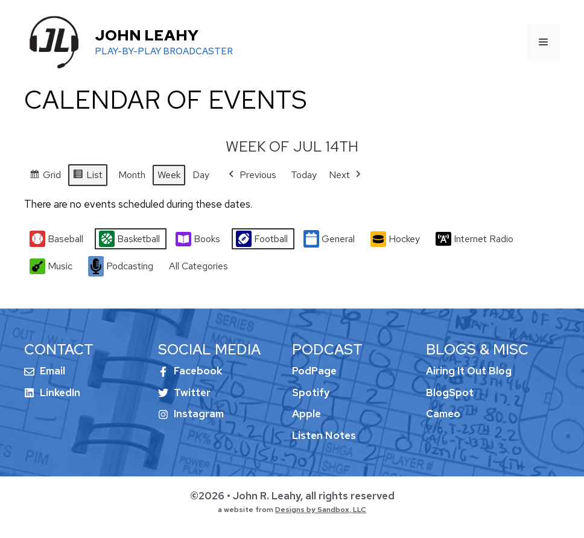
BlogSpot (450, 392)
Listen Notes (324, 435)
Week (168, 174)
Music (51, 266)
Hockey (395, 239)
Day (200, 174)
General (329, 239)
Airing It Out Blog (469, 370)
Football (262, 239)
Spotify (310, 392)
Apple (306, 413)
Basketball (129, 239)
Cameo (443, 413)
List (87, 177)
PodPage (314, 370)
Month (131, 174)
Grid (45, 177)
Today (304, 174)
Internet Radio (474, 239)
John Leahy (146, 35)
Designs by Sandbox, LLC (320, 509)
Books (198, 239)
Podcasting (120, 266)
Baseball (56, 239)
